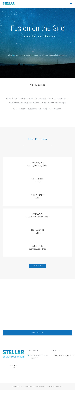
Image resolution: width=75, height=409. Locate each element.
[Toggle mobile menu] (71, 4)
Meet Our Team (37, 139)
